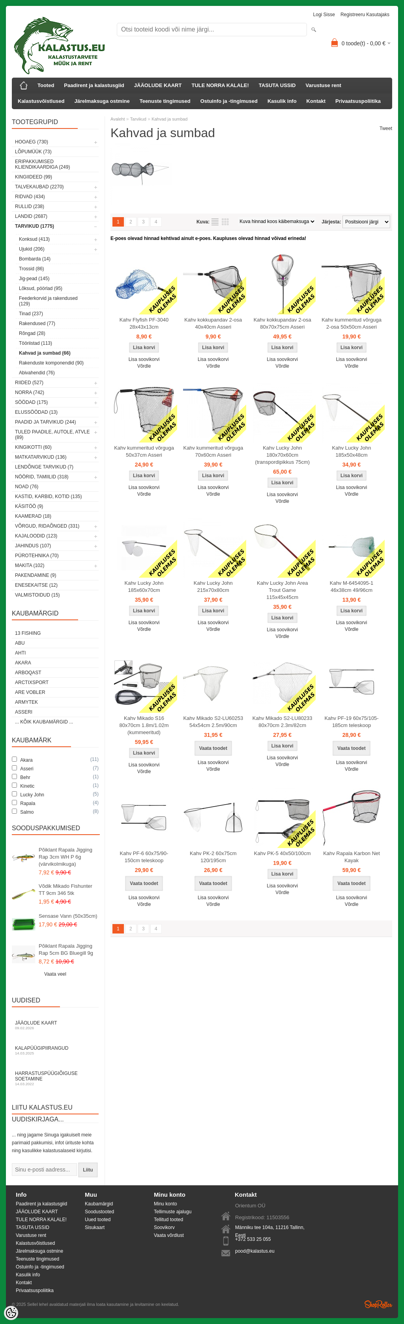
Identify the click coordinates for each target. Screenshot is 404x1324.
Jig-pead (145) (34, 278)
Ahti (20, 653)
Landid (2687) (31, 216)
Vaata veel (55, 974)
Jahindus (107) (33, 546)
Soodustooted (99, 1211)
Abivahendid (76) (37, 373)
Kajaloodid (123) (36, 536)
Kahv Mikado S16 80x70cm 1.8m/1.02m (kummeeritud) (143, 725)
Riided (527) (29, 382)
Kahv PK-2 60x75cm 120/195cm (213, 856)
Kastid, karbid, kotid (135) (48, 496)
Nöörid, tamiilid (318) (42, 477)
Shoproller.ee (378, 1304)
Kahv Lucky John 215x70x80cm (213, 586)
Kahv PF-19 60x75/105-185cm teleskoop (351, 721)
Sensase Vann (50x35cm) (68, 916)
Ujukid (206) (32, 249)
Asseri (23, 712)
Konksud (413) (34, 239)
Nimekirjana (215, 221)
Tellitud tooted (168, 1219)
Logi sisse (324, 14)
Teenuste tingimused (165, 101)
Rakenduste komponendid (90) (51, 363)
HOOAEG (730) (31, 142)
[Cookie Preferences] (11, 1313)
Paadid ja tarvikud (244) (45, 422)
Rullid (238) (29, 206)
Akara (23, 663)
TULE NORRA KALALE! (220, 85)
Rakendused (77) (37, 323)
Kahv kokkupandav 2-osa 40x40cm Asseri (213, 323)
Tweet (386, 128)
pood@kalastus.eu (255, 1251)
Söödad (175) (31, 402)
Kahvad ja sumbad (169, 119)
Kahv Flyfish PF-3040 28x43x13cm (144, 323)
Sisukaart (95, 1227)
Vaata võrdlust (169, 1235)
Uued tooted (97, 1219)
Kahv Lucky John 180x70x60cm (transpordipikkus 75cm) (282, 455)
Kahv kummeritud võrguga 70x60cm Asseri (213, 451)
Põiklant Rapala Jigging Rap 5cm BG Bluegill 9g (66, 949)
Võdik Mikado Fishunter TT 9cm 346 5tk (65, 889)
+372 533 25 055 (253, 1239)
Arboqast (28, 672)
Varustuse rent (323, 85)
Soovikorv (164, 1227)
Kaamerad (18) (33, 516)
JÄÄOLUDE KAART (158, 85)
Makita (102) (29, 565)
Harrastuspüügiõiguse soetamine (55, 1078)
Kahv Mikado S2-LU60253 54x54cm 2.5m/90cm (213, 721)
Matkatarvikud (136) (40, 457)
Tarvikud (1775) (34, 226)
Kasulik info (282, 101)
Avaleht (117, 119)
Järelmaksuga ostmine (102, 101)
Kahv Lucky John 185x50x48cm (351, 451)
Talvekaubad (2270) (39, 187)
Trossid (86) (31, 268)
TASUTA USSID (277, 85)
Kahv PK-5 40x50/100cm (282, 853)
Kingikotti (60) (33, 447)
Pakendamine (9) (35, 575)
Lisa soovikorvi (144, 359)
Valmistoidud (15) (37, 595)
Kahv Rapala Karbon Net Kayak (351, 856)
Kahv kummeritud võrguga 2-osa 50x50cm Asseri (352, 323)
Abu (20, 643)
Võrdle (144, 366)
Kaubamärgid (99, 1204)
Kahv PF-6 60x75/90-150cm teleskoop (144, 856)
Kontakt (316, 101)
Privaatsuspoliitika (358, 101)
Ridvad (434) (30, 196)
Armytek (26, 702)
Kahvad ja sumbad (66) (45, 353)
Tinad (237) (31, 313)
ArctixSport (32, 682)
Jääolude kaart (55, 1025)
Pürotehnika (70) (37, 555)
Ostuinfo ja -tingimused (229, 101)
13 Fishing (28, 633)
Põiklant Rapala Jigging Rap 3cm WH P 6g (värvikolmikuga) (65, 857)
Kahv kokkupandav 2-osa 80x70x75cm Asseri (282, 323)
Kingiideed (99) (33, 177)
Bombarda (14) (34, 259)
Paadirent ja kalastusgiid (94, 85)
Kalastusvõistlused (41, 101)
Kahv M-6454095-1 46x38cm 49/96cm (352, 586)
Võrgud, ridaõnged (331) (47, 526)
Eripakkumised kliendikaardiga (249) (42, 164)
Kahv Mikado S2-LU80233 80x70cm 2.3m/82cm (282, 721)
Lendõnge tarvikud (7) (44, 467)
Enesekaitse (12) (36, 585)
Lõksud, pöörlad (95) (40, 288)
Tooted (45, 85)
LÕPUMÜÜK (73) (33, 151)
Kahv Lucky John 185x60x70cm (143, 586)
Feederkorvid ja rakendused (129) (48, 301)
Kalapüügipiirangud (55, 1050)
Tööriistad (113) (35, 343)
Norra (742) (29, 392)
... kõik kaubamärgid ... (44, 722)
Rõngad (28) (32, 333)
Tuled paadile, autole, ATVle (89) (52, 434)
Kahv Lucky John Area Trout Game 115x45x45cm (282, 590)
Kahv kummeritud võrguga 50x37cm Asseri (144, 451)
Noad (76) (26, 486)
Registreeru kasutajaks (364, 14)
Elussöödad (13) (36, 412)
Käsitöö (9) (29, 506)
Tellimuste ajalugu (172, 1211)
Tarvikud (138, 119)
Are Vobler (30, 692)
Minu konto (165, 1204)
